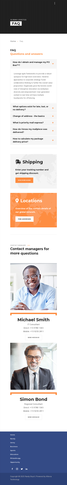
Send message (33, 337)
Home (13, 41)
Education (14, 454)
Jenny (12, 442)
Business (14, 446)
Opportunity (15, 462)
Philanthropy (15, 458)
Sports (13, 450)
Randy (12, 439)
